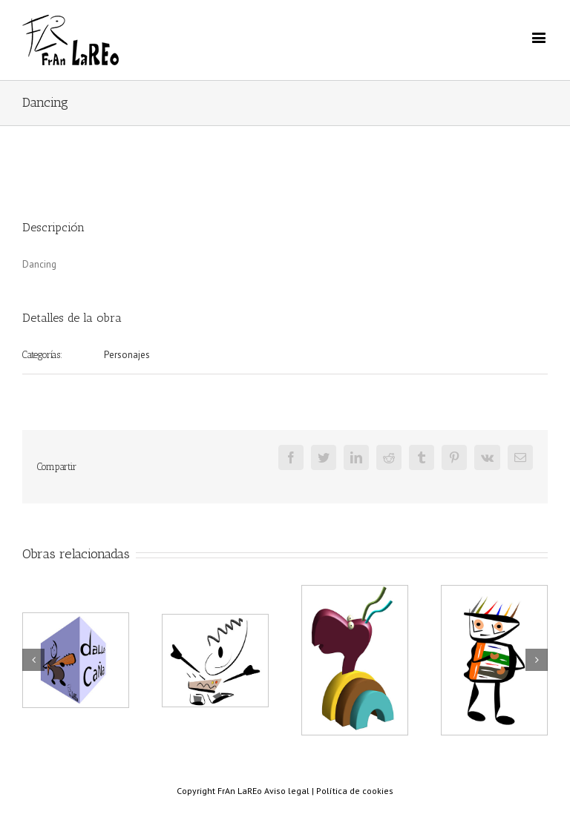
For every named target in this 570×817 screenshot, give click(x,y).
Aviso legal (286, 790)
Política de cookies (354, 790)
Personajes (127, 354)
